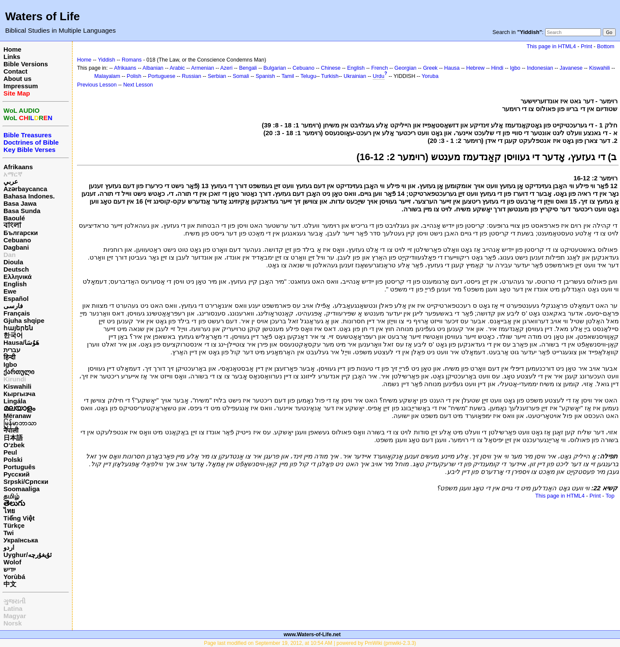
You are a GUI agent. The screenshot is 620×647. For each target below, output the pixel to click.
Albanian (153, 68)
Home (12, 49)
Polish (134, 76)
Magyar (14, 615)
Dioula (13, 262)
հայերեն (18, 327)
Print (586, 46)
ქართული (18, 371)
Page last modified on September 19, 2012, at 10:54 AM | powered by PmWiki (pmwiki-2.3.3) (310, 643)
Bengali (248, 68)
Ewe (9, 291)
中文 (9, 584)
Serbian (217, 76)
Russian (191, 76)
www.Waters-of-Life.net (312, 635)
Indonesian (540, 68)
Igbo (10, 364)
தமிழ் (11, 496)
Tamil (288, 76)
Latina (12, 608)
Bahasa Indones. (29, 196)
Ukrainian (355, 76)
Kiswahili (17, 386)
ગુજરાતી (14, 601)
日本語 (13, 437)
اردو (8, 547)
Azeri (226, 68)
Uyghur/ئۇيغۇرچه (27, 554)
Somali (240, 76)
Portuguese (161, 76)
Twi (8, 532)
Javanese (571, 68)
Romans (132, 60)
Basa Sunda (21, 210)
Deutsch (16, 269)
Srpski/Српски (25, 481)
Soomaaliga (21, 488)
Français (16, 313)
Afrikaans (18, 166)
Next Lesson (138, 85)
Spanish (265, 76)
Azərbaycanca (25, 188)
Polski (12, 459)
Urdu (378, 76)
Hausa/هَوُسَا (21, 342)
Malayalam (107, 76)
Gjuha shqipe (23, 320)
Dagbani (16, 247)
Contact (15, 71)
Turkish (329, 76)
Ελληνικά (17, 276)
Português (19, 467)
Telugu (308, 76)
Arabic (177, 68)
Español (15, 298)
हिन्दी (9, 357)
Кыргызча (19, 393)
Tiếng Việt (18, 518)
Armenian (202, 68)
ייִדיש (9, 569)
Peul (10, 452)
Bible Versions (25, 64)
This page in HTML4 (551, 46)
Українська (20, 540)
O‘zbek (14, 445)
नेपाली (11, 430)
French (379, 68)
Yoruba (430, 76)
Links (11, 56)
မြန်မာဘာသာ (20, 423)
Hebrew (475, 68)
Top (609, 495)
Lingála (14, 401)
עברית (11, 349)
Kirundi (14, 379)
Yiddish (106, 60)
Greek (430, 68)
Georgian (405, 68)
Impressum (20, 86)
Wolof (12, 562)
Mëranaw (17, 415)
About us (17, 78)
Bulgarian (275, 68)
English (15, 284)
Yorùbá (14, 576)
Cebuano (17, 240)
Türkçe (14, 525)
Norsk (12, 623)
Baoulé (14, 218)
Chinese (331, 68)
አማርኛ (12, 174)
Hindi (497, 68)
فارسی (13, 306)
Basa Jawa (20, 203)
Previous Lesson (97, 85)
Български (20, 232)
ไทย (9, 510)
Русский (16, 474)
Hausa (452, 68)
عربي (10, 181)
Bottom (605, 46)
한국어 (13, 335)
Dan (9, 254)
